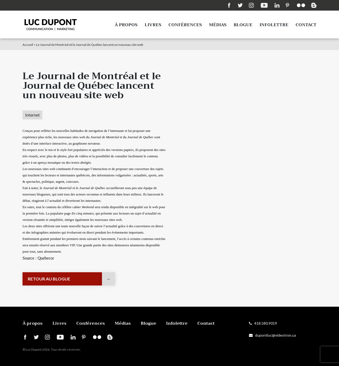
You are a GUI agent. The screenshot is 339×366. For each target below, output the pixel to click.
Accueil (28, 45)
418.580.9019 (263, 323)
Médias (217, 25)
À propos (126, 25)
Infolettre (274, 25)
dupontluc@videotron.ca (272, 335)
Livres (153, 25)
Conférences (185, 25)
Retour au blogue (49, 278)
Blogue (243, 25)
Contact (306, 25)
